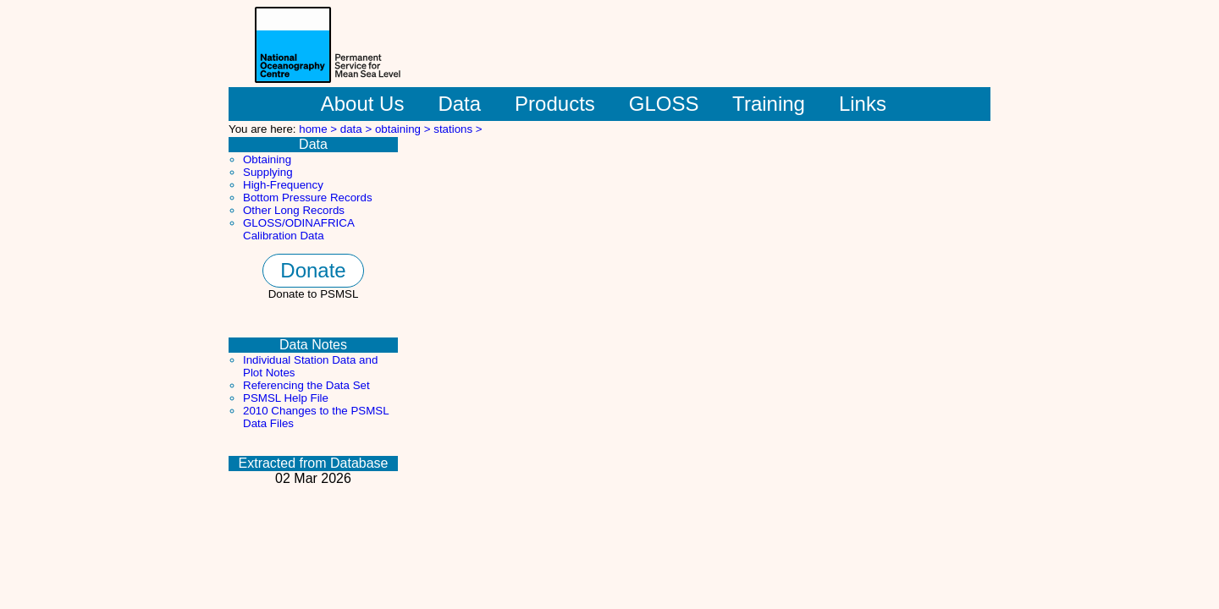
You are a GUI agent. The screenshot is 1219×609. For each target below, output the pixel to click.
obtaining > (404, 129)
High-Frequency (283, 184)
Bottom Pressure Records (307, 197)
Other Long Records (294, 210)
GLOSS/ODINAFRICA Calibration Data (298, 229)
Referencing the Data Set (306, 385)
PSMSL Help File (285, 398)
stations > (457, 129)
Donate (312, 270)
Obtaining (267, 159)
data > (357, 129)
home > (319, 129)
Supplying (268, 172)
